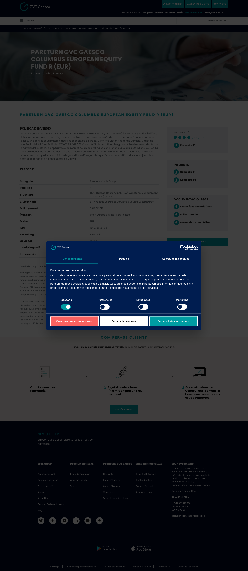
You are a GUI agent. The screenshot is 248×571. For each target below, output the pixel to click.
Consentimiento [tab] (72, 258)
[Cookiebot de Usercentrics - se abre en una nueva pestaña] (183, 247)
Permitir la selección (124, 321)
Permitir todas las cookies (174, 321)
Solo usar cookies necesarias (74, 321)
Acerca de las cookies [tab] (175, 258)
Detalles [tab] (124, 258)
